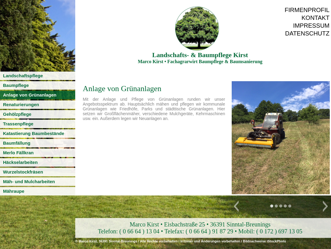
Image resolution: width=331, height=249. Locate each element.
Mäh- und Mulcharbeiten (29, 181)
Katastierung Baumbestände (33, 133)
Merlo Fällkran (18, 152)
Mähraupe (13, 191)
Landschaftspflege (23, 75)
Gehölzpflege (17, 114)
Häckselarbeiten (20, 162)
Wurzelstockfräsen (23, 171)
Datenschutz (307, 33)
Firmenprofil (307, 10)
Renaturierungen (21, 104)
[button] (236, 206)
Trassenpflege (18, 123)
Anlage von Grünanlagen (30, 94)
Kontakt (315, 17)
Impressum (311, 25)
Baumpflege (16, 85)
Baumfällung (16, 143)
